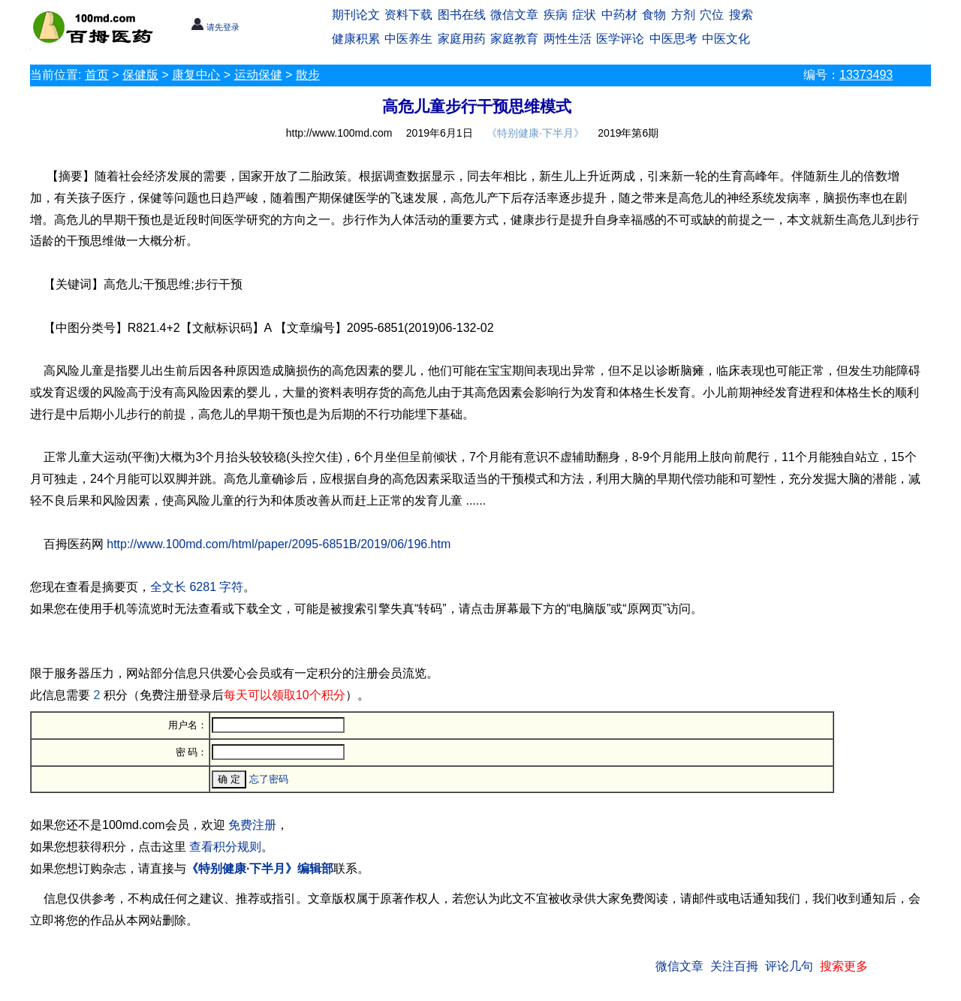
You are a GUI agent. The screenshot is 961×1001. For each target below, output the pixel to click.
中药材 (619, 14)
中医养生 (408, 38)
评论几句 (789, 966)
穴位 (712, 14)
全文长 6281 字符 (196, 586)
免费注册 (252, 825)
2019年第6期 (628, 133)
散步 (308, 74)
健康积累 (356, 38)
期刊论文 (356, 14)
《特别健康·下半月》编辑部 (259, 868)
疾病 (556, 14)
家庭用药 (462, 38)
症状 (584, 14)
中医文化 (726, 38)
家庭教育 (514, 38)
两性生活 (568, 38)
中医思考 (673, 38)
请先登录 (215, 27)
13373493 (866, 74)
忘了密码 (268, 779)
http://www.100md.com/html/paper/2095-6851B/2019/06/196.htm (278, 544)
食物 (654, 14)
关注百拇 (734, 966)
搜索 (741, 14)
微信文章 (514, 14)
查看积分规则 (225, 846)
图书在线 (462, 14)
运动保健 (258, 74)
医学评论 (620, 38)
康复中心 (196, 74)
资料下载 (408, 14)
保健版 (140, 74)
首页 (97, 74)
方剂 (683, 14)
